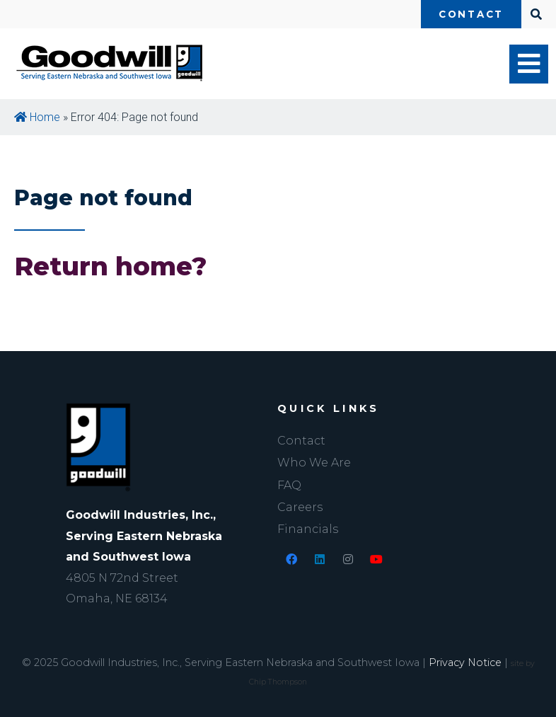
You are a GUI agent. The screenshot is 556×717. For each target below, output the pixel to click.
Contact (471, 14)
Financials (307, 529)
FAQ (289, 485)
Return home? (110, 266)
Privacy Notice (465, 662)
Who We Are (314, 462)
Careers (300, 507)
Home (37, 117)
